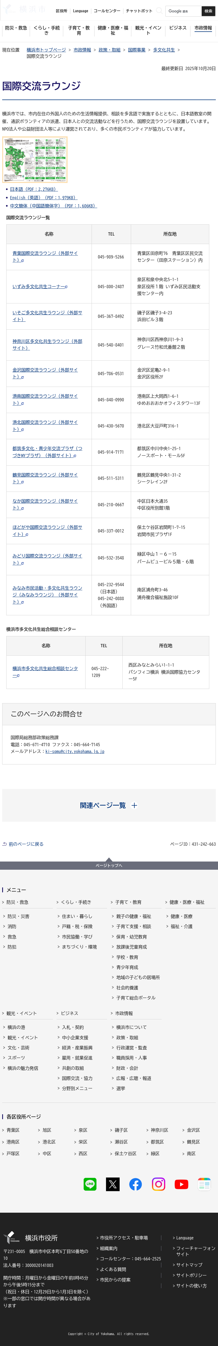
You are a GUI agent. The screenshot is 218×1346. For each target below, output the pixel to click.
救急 (12, 937)
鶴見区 (193, 1142)
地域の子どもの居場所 (138, 977)
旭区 (47, 1130)
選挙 (120, 1088)
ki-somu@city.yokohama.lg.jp (75, 751)
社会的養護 (127, 988)
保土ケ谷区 (126, 1153)
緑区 (155, 1153)
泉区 (83, 1130)
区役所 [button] (61, 11)
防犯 (12, 947)
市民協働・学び (77, 937)
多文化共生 (164, 50)
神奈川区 (159, 1130)
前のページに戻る (26, 844)
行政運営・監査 (131, 1048)
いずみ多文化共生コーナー (39, 286)
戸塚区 (13, 1153)
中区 (47, 1153)
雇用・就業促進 (77, 1058)
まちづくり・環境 (79, 947)
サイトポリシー (191, 1275)
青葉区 (13, 1130)
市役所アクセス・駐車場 (124, 1238)
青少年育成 (127, 967)
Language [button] (80, 11)
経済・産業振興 (77, 1048)
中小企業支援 (75, 1037)
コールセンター (107, 11)
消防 (12, 926)
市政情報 (82, 50)
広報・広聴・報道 (133, 1078)
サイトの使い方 (191, 1286)
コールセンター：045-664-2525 (130, 1259)
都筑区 (157, 1142)
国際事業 (137, 50)
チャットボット (139, 11)
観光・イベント (22, 1013)
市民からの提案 (115, 1280)
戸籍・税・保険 (77, 926)
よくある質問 (113, 1269)
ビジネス (69, 1013)
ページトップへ (109, 866)
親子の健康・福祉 (133, 916)
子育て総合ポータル (136, 998)
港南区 (13, 1142)
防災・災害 (18, 916)
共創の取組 (73, 1068)
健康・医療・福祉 (187, 902)
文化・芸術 (18, 1048)
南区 (191, 1153)
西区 (83, 1153)
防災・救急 (17, 902)
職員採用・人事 (131, 1058)
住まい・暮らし (77, 916)
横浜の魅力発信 (23, 1068)
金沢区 (193, 1130)
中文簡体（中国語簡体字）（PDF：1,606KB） (53, 206)
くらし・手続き (76, 902)
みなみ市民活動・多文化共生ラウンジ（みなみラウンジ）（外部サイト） (47, 595)
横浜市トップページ (46, 50)
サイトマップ (189, 1265)
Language (185, 1238)
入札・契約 (73, 1027)
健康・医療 (182, 916)
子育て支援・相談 (133, 926)
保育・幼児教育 (131, 937)
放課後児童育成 (131, 947)
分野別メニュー (77, 1088)
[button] (109, 805)
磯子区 (121, 1130)
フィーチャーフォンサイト (196, 1251)
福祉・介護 (182, 926)
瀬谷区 (121, 1142)
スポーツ (16, 1058)
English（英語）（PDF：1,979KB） (44, 197)
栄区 (83, 1142)
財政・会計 (127, 1068)
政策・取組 (109, 50)
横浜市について (131, 1027)
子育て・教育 (128, 902)
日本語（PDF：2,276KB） (34, 189)
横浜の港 (16, 1027)
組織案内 (108, 1248)
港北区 (49, 1142)
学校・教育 (127, 957)
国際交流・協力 (77, 1078)
